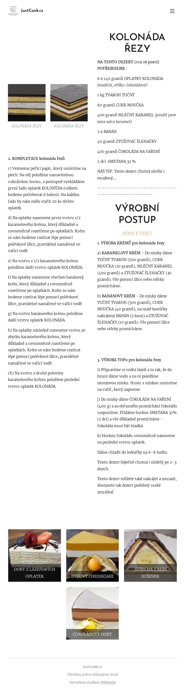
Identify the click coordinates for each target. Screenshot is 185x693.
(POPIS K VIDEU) (137, 233)
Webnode (108, 682)
